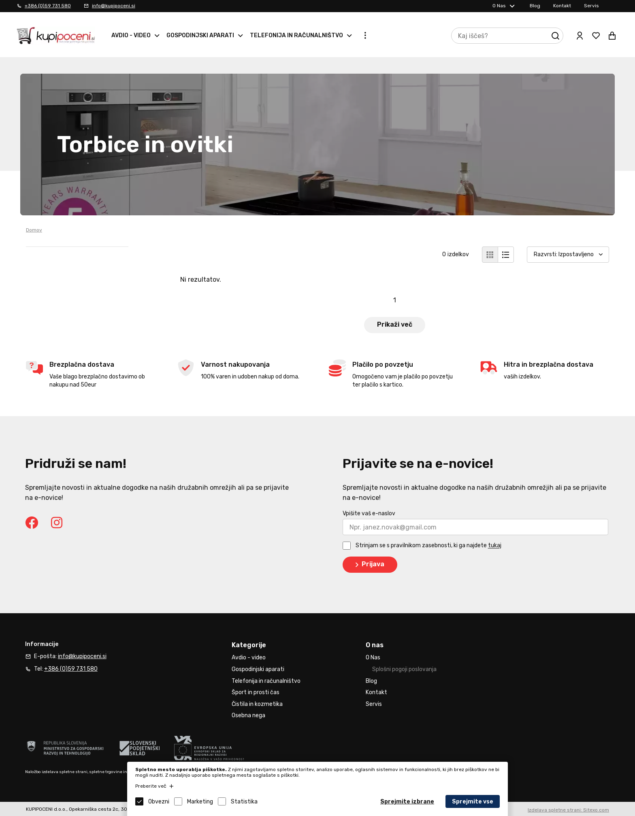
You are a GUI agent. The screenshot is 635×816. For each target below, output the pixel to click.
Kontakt (562, 5)
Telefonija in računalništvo (296, 35)
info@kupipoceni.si (113, 5)
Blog (535, 5)
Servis (591, 5)
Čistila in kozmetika (257, 704)
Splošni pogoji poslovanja (404, 669)
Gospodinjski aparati (200, 35)
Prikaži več (394, 324)
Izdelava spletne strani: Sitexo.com (568, 810)
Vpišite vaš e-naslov (369, 513)
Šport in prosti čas (255, 692)
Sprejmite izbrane (407, 801)
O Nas (499, 5)
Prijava (368, 564)
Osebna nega (248, 715)
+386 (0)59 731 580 (48, 5)
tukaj (494, 545)
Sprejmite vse (472, 801)
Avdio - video (131, 35)
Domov (34, 230)
